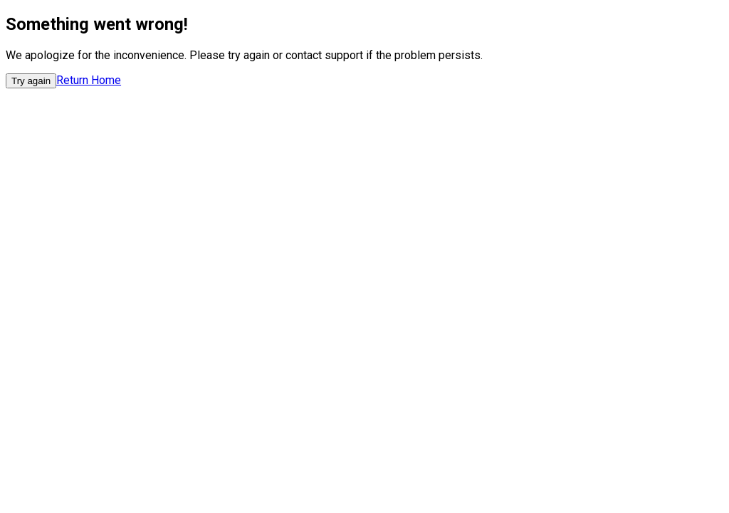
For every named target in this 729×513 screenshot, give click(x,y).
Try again (31, 81)
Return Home (88, 80)
